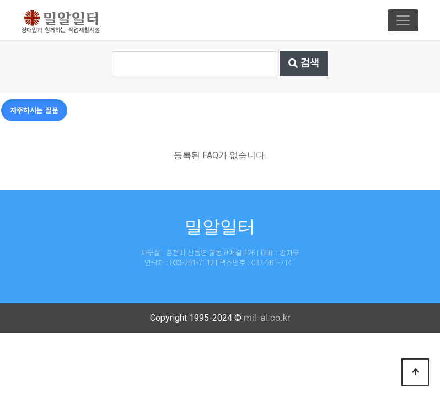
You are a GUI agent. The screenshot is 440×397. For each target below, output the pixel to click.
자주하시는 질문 (34, 110)
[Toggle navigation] (403, 20)
